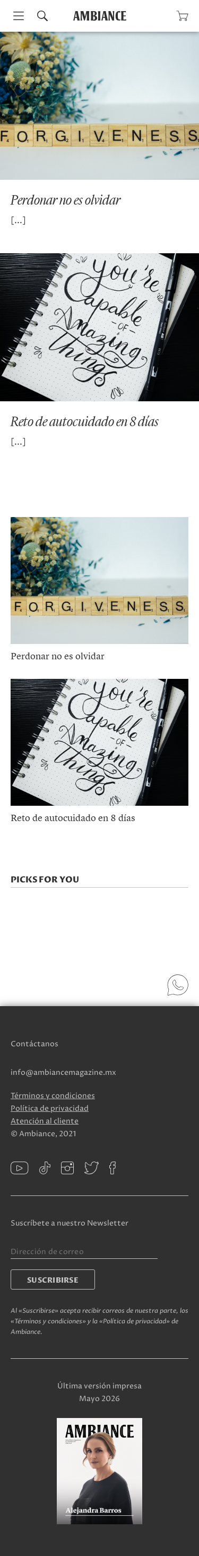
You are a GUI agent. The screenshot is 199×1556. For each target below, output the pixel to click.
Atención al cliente (45, 1121)
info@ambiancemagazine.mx (63, 1072)
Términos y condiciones (53, 1096)
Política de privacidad (50, 1108)
